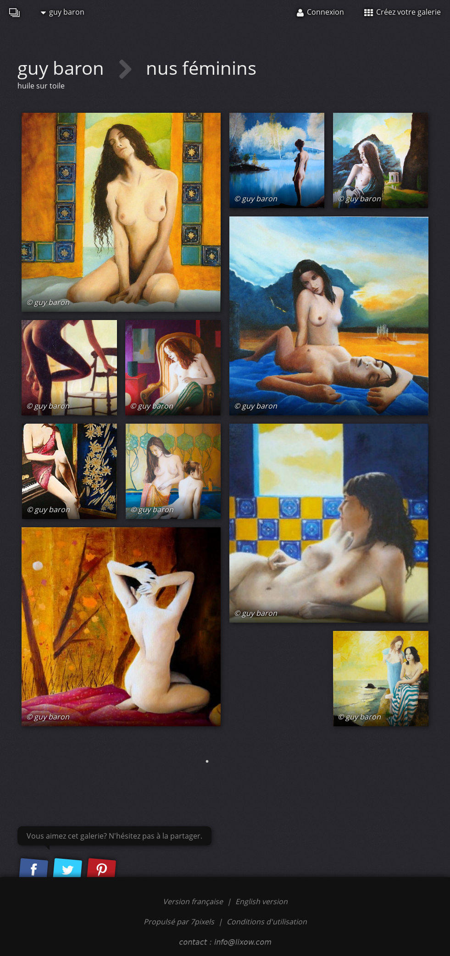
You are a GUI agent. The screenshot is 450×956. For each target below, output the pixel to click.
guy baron (62, 12)
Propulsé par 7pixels (179, 922)
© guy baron (47, 302)
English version (261, 901)
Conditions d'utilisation (267, 922)
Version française (194, 901)
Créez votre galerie (402, 12)
